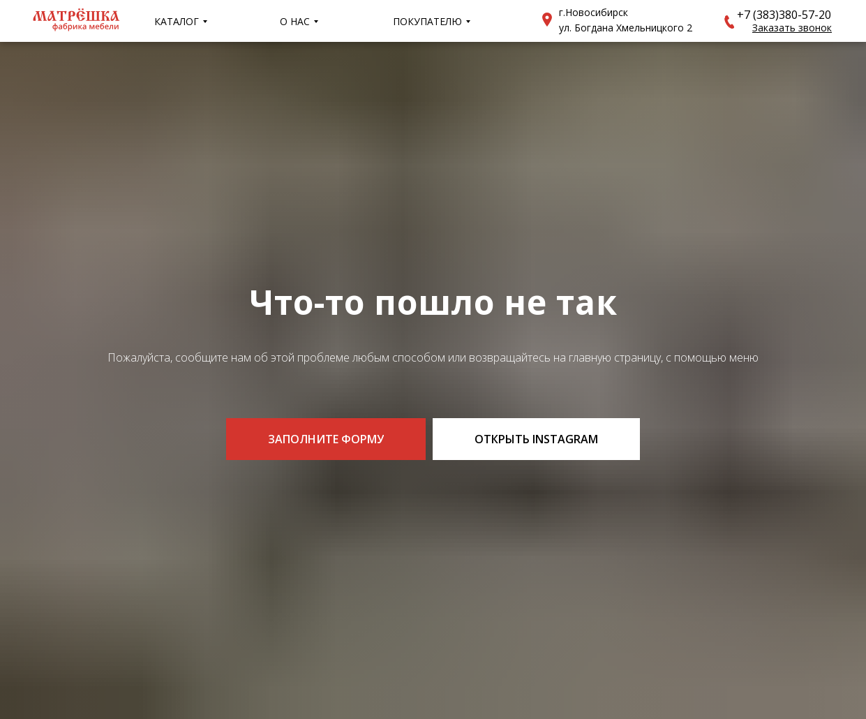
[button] (729, 22)
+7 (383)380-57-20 (784, 14)
